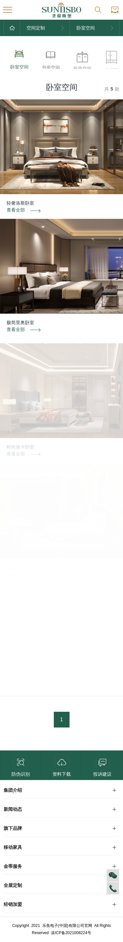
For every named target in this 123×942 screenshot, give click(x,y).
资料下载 (61, 765)
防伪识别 (20, 765)
